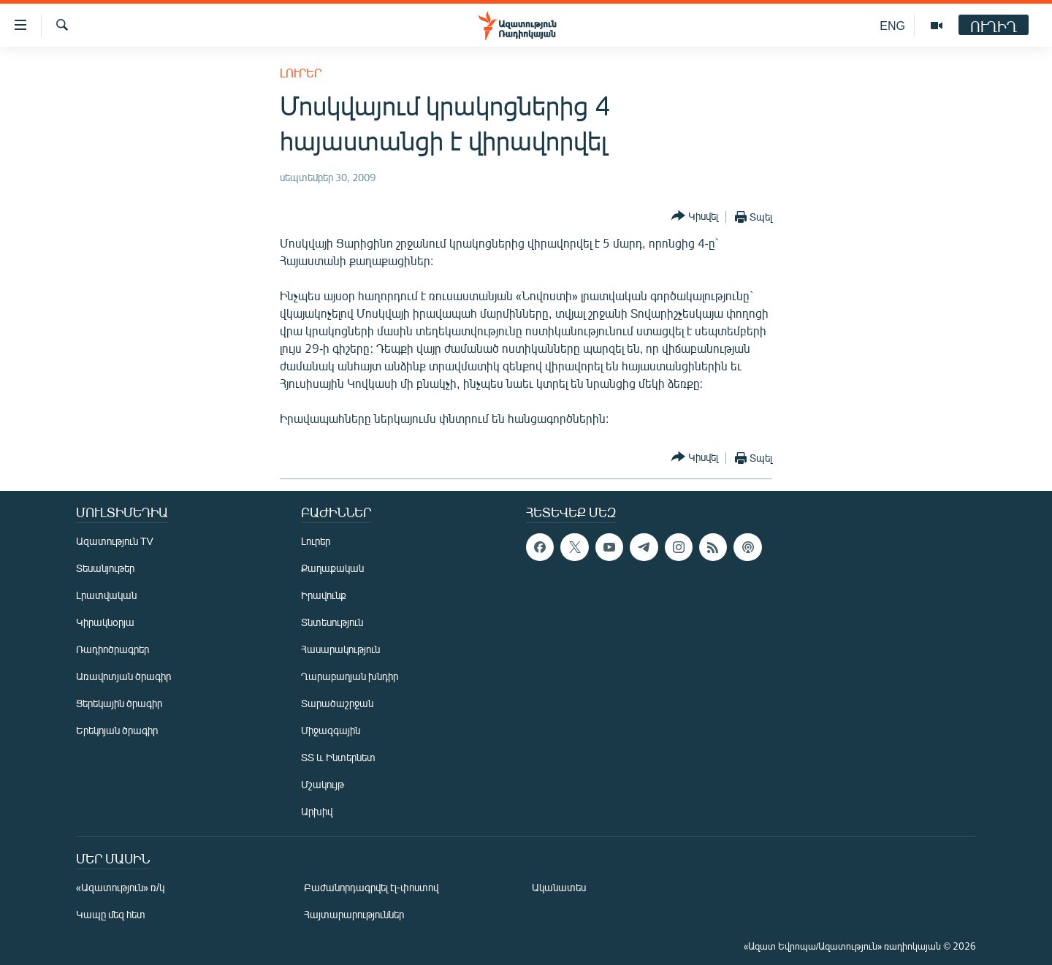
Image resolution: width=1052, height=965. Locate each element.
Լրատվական (106, 595)
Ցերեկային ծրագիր (119, 703)
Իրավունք (323, 595)
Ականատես (559, 887)
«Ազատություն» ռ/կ (120, 887)
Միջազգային (330, 730)
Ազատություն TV (114, 541)
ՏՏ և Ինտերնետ (338, 757)
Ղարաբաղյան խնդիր (349, 676)
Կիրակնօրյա (105, 622)
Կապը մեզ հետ (110, 914)
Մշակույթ (322, 784)
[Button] (694, 216)
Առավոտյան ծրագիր (123, 676)
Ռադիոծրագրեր (112, 649)
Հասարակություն (340, 649)
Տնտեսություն (332, 622)
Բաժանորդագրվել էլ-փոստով (371, 887)
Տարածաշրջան (337, 703)
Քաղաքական (332, 568)
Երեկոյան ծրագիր (117, 730)
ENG (892, 25)
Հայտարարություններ (354, 914)
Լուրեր (300, 73)
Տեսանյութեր (105, 568)
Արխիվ (316, 811)
